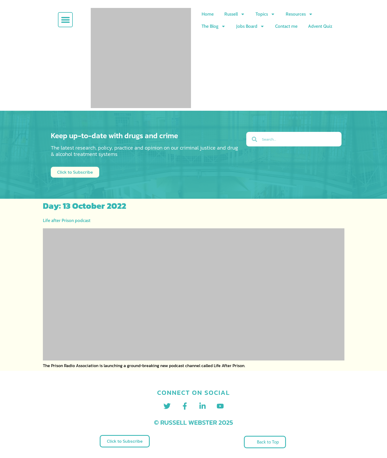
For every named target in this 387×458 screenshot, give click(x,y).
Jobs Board (250, 26)
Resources (299, 14)
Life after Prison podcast (66, 220)
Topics (265, 14)
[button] (65, 19)
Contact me (286, 26)
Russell (234, 14)
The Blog (214, 26)
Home (208, 14)
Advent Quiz (320, 26)
